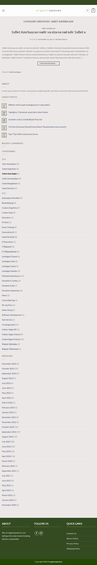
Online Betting (8, 300)
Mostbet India (8, 285)
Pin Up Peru (7, 305)
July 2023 (6, 383)
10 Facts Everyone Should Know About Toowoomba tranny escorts (37, 127)
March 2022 (7, 461)
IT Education (7, 242)
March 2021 (7, 495)
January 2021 (8, 500)
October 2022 (8, 427)
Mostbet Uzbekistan (11, 290)
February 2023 (8, 407)
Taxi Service (7, 319)
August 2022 (7, 436)
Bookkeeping (7, 203)
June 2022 (6, 446)
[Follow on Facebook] (36, 533)
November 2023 (9, 363)
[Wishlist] (88, 11)
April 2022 (6, 456)
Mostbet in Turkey (10, 280)
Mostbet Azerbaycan (11, 276)
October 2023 (8, 368)
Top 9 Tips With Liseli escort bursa (23, 134)
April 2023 (6, 398)
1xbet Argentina (9, 169)
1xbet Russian (8, 188)
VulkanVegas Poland (11, 339)
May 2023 (6, 393)
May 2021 (6, 485)
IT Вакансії (7, 246)
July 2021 (6, 475)
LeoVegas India (8, 261)
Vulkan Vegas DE (9, 329)
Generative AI (8, 232)
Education (6, 217)
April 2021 (6, 490)
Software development (12, 315)
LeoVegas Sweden (9, 271)
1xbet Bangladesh (9, 183)
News (4, 295)
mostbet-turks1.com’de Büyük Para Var (25, 119)
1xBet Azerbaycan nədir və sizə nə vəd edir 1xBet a (48, 32)
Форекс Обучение (10, 349)
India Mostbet (8, 237)
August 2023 (7, 378)
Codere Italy (7, 212)
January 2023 (8, 412)
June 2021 (6, 480)
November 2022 (9, 422)
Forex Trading (8, 227)
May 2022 (6, 451)
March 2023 (7, 402)
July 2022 (6, 441)
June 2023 (6, 388)
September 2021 (9, 471)
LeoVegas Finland (9, 256)
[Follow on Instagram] (41, 533)
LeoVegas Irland (9, 266)
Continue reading (48, 63)
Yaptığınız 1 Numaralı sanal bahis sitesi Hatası (28, 112)
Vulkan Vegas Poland (11, 334)
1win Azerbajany (9, 164)
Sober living (7, 310)
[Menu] (3, 10)
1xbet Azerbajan (48, 28)
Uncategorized (8, 324)
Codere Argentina (9, 208)
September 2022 (9, 432)
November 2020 (9, 505)
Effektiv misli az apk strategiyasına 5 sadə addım (29, 105)
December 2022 (9, 417)
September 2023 (9, 373)
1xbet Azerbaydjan (10, 178)
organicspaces (61, 39)
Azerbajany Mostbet (11, 198)
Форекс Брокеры (9, 344)
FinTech (5, 222)
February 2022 (8, 466)
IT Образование (9, 251)
